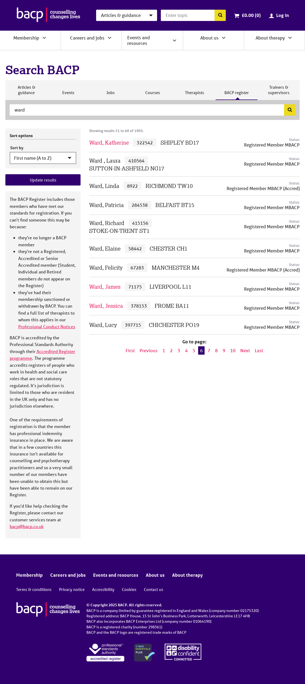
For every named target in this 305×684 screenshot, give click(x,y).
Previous (149, 350)
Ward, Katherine (109, 142)
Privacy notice (72, 589)
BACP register (236, 95)
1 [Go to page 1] (163, 350)
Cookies (129, 589)
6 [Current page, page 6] (201, 350)
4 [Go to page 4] (186, 350)
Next (245, 350)
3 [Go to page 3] (178, 350)
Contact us (153, 589)
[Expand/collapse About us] (224, 38)
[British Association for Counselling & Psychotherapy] (48, 15)
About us (209, 38)
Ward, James (105, 286)
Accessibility (103, 589)
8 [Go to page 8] (216, 350)
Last (259, 350)
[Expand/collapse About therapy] (290, 38)
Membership (26, 38)
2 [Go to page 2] (171, 350)
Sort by (16, 147)
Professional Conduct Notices (46, 326)
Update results (43, 180)
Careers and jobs (87, 38)
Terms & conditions (34, 589)
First (130, 350)
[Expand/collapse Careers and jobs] (109, 38)
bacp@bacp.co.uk (26, 526)
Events (68, 95)
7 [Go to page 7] (209, 350)
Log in (282, 15)
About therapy (270, 38)
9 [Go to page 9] (224, 350)
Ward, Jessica (106, 305)
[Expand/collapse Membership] (44, 38)
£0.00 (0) (251, 15)
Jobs (110, 95)
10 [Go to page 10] (232, 350)
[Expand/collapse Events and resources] (174, 40)
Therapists (194, 95)
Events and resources (138, 40)
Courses (152, 95)
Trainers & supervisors (278, 92)
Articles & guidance (26, 92)
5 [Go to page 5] (194, 350)
